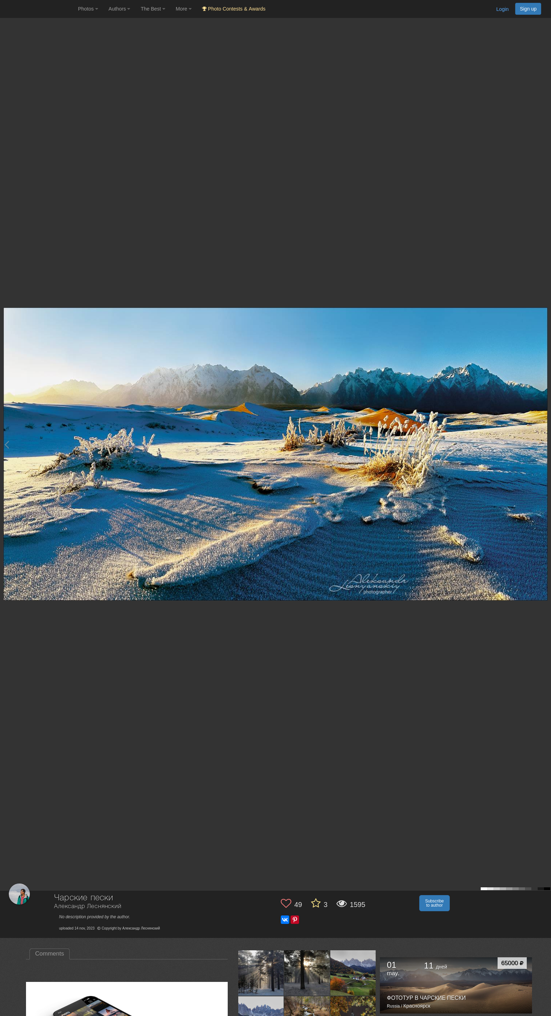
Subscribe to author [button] (434, 903)
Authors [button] (119, 8)
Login (502, 9)
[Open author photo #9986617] (307, 972)
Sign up (528, 8)
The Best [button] (153, 8)
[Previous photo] (6, 444)
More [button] (184, 8)
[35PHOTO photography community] (38, 9)
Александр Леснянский (88, 906)
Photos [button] (88, 8)
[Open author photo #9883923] (353, 972)
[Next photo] (544, 444)
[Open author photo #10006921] (261, 972)
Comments (49, 953)
